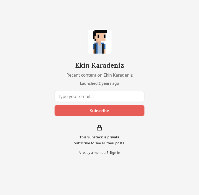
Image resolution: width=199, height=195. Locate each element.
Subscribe (99, 110)
